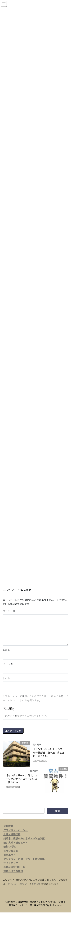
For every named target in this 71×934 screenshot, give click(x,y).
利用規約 (36, 883)
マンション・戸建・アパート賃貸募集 (24, 859)
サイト (6, 678)
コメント (9, 611)
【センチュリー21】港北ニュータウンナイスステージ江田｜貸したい (22, 779)
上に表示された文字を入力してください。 (25, 716)
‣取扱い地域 (9, 846)
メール (8, 664)
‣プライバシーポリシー (15, 830)
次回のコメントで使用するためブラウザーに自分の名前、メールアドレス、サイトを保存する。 (35, 698)
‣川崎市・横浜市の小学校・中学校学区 (24, 838)
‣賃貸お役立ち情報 (13, 871)
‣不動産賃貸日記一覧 (14, 867)
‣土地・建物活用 (11, 834)
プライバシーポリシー (17, 883)
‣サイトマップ (10, 863)
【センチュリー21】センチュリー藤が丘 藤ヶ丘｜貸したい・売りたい (49, 752)
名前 (6, 650)
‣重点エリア (9, 854)
